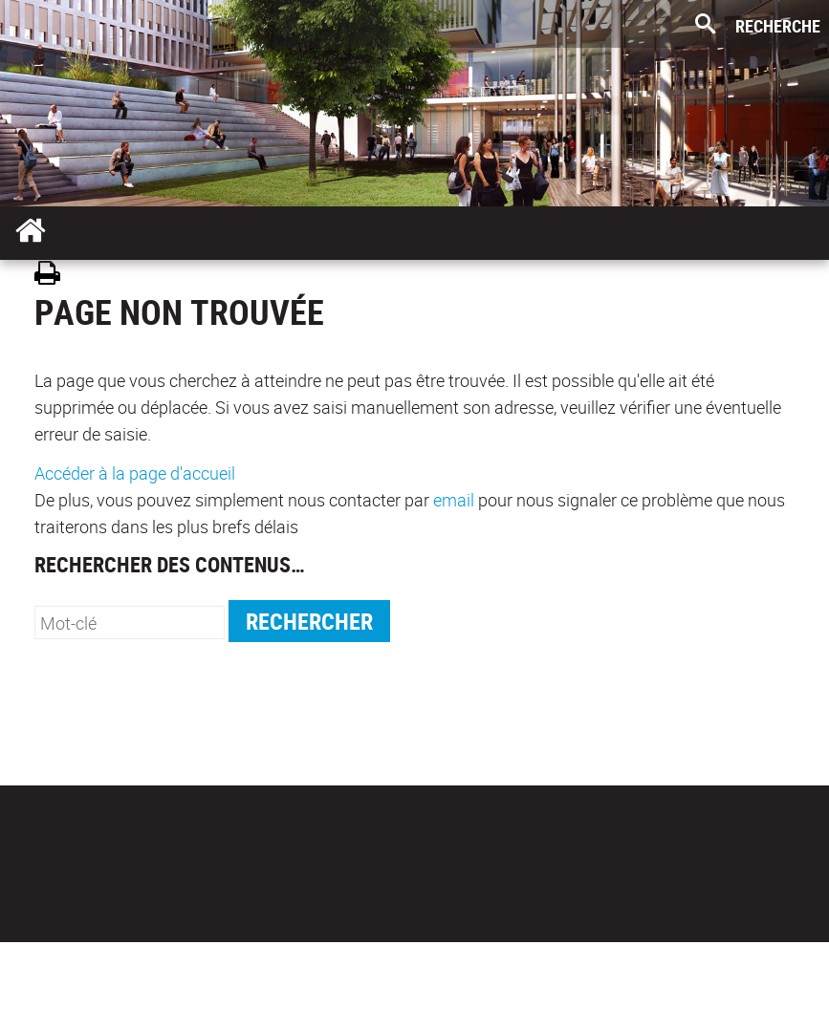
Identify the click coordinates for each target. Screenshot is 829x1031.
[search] (129, 622)
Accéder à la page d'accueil (134, 473)
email (453, 499)
